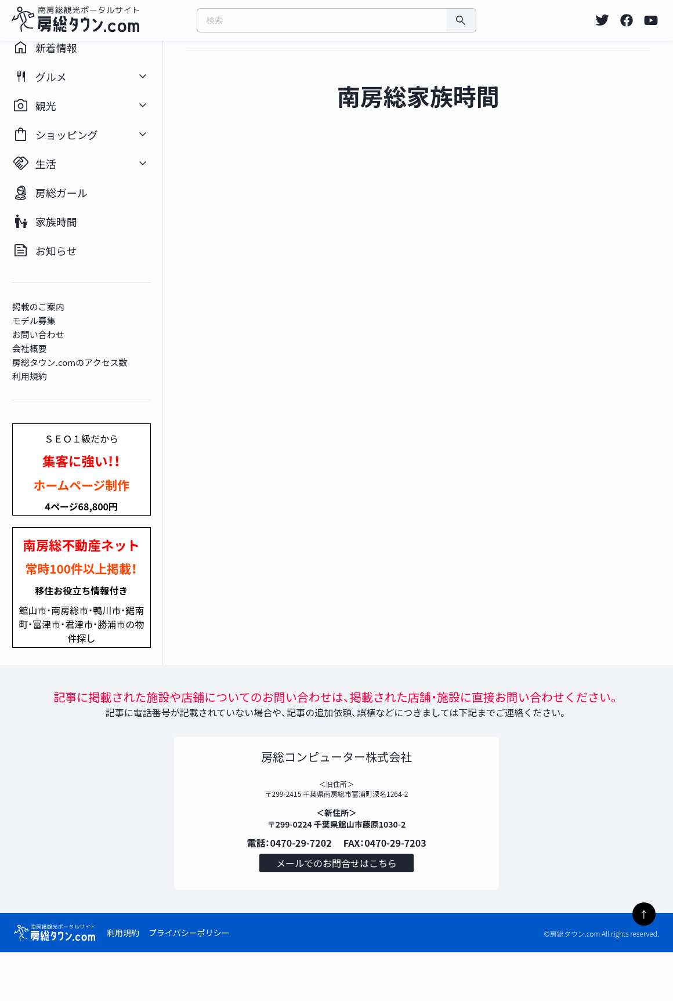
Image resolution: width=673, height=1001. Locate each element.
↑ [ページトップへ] (644, 914)
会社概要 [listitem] (40, 387)
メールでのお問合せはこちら (336, 909)
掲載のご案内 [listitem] (49, 345)
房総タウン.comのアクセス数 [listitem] (81, 401)
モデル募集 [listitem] (45, 359)
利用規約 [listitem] (40, 415)
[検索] (461, 20)
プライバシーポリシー (189, 981)
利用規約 (123, 981)
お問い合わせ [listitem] (49, 373)
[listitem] (602, 20)
